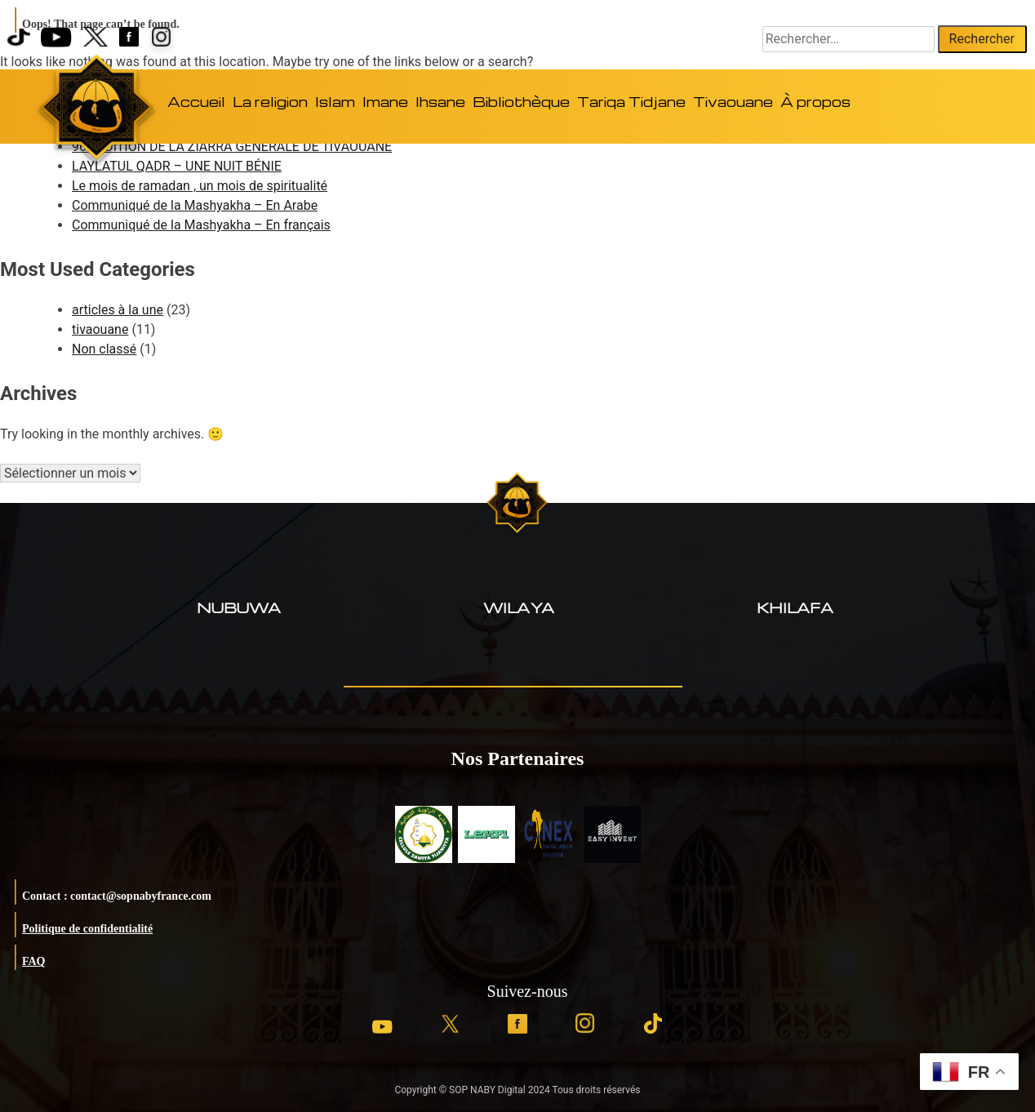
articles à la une (117, 310)
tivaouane (100, 329)
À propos (815, 101)
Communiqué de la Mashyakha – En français (201, 225)
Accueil (196, 101)
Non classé (104, 349)
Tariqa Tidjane (631, 101)
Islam (335, 101)
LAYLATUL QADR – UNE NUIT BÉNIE (177, 166)
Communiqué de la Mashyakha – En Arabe (195, 205)
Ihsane (440, 101)
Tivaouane (733, 101)
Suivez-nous (527, 991)
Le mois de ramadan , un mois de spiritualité (199, 185)
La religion (270, 101)
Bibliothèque (521, 101)
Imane (385, 101)
